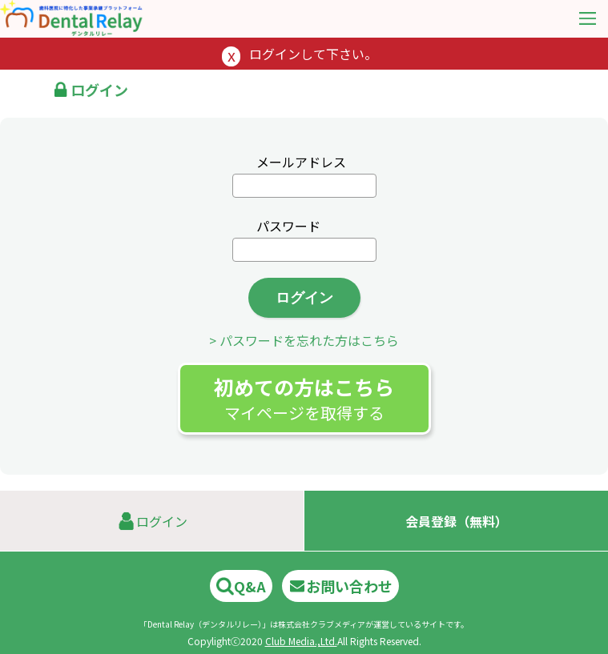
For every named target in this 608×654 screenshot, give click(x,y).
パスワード (288, 225)
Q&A (241, 586)
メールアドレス (301, 161)
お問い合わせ (340, 586)
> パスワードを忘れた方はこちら (304, 340)
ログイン (304, 298)
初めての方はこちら (304, 398)
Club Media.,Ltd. (301, 641)
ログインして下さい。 (313, 53)
